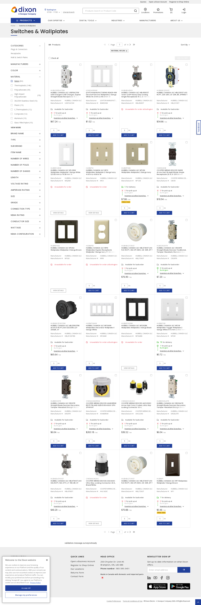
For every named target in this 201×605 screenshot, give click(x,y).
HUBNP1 (160, 479)
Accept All (26, 588)
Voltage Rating (19, 183)
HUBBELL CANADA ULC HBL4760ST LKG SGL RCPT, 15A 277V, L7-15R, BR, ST (66, 482)
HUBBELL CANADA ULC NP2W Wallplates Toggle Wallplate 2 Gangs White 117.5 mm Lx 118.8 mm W (172, 327)
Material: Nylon (118, 51)
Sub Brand (16, 146)
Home (13, 25)
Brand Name (17, 133)
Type (13, 139)
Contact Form (77, 576)
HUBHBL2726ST (128, 479)
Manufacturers (148, 20)
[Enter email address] (162, 570)
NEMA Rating (17, 215)
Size (13, 196)
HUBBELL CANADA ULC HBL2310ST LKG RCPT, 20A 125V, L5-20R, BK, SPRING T (172, 93)
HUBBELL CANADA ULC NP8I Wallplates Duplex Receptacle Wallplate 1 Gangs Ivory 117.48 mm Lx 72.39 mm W (101, 251)
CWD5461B (161, 168)
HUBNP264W (91, 323)
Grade (14, 202)
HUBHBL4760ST (57, 479)
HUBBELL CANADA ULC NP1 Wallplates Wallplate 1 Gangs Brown (172, 482)
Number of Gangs (20, 171)
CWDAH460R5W (93, 401)
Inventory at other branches (65, 118)
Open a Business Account (83, 561)
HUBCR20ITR (162, 246)
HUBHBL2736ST (128, 246)
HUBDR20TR (56, 401)
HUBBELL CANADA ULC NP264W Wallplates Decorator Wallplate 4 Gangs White (100, 327)
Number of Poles (20, 165)
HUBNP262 (55, 246)
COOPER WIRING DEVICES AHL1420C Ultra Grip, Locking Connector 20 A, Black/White (100, 483)
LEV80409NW (91, 90)
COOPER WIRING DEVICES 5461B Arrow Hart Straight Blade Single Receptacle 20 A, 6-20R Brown (170, 172)
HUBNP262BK (127, 323)
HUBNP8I (90, 246)
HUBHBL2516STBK (58, 323)
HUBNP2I (89, 168)
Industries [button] (117, 20)
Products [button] (26, 20)
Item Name (16, 152)
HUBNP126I (126, 168)
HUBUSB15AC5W (58, 90)
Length (14, 177)
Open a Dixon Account (158, 2)
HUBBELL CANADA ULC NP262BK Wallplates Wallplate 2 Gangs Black (136, 326)
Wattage (16, 227)
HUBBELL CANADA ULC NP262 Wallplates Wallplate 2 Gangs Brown (66, 249)
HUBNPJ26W (56, 168)
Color (14, 70)
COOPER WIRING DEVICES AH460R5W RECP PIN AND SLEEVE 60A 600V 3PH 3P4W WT (101, 405)
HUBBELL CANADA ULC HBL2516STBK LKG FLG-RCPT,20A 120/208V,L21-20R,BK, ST (65, 327)
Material (15, 76)
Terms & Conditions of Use (132, 601)
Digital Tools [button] (86, 20)
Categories (17, 45)
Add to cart (58, 135)
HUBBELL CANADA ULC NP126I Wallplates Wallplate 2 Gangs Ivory (136, 171)
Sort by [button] (184, 44)
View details (58, 213)
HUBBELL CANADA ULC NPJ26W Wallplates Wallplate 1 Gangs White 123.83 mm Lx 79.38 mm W (66, 172)
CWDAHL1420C (92, 479)
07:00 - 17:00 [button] (52, 12)
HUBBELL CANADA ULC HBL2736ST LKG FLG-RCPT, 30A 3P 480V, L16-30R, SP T (136, 249)
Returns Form (77, 572)
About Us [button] (175, 20)
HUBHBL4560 (127, 90)
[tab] (26, 45)
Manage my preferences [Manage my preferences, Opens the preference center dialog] (26, 595)
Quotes (143, 2)
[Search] (111, 11)
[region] (26, 579)
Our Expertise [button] (55, 20)
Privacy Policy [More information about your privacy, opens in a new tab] (35, 582)
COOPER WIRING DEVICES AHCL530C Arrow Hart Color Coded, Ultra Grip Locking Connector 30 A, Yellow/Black (136, 406)
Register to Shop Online (179, 2)
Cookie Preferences (114, 601)
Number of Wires (20, 158)
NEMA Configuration (22, 234)
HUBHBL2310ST (163, 90)
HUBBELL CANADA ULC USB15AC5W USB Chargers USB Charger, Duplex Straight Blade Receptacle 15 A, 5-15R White (66, 95)
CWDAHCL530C (128, 401)
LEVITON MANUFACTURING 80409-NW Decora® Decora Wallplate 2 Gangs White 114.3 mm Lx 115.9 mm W (101, 94)
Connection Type (20, 208)
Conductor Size (20, 221)
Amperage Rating (20, 190)
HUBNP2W (161, 323)
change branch (68, 12)
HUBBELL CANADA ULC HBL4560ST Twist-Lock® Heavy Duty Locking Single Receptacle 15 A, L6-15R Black (136, 94)
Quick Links (77, 556)
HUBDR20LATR (163, 401)
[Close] (47, 560)
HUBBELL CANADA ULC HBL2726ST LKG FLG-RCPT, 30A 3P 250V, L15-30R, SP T (136, 482)
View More (16, 127)
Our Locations (77, 569)
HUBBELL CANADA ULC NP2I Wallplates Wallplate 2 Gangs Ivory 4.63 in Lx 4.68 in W (101, 172)
